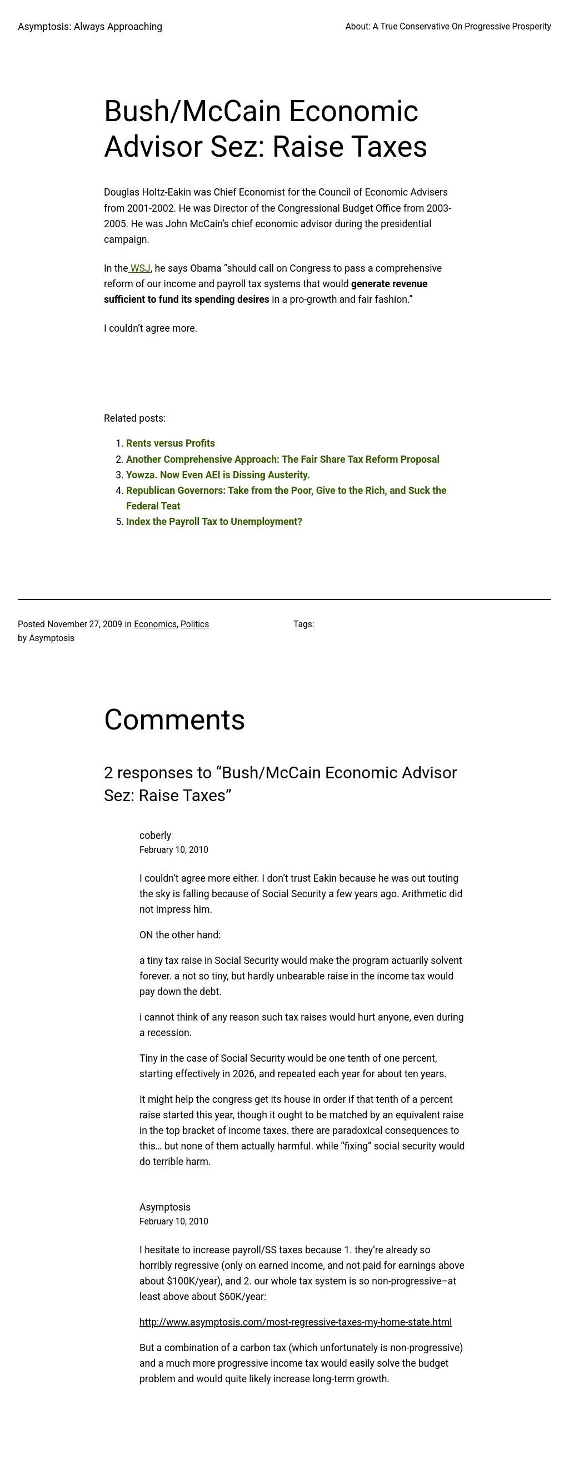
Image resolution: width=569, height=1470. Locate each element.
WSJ (139, 268)
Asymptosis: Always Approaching (90, 26)
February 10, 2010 (173, 850)
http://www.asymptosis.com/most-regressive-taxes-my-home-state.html (295, 1322)
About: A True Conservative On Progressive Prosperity (448, 27)
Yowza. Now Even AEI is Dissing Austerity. (218, 475)
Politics (195, 624)
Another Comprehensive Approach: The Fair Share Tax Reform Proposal (283, 459)
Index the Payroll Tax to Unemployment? (214, 521)
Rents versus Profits (170, 443)
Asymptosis (165, 1207)
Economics (155, 624)
